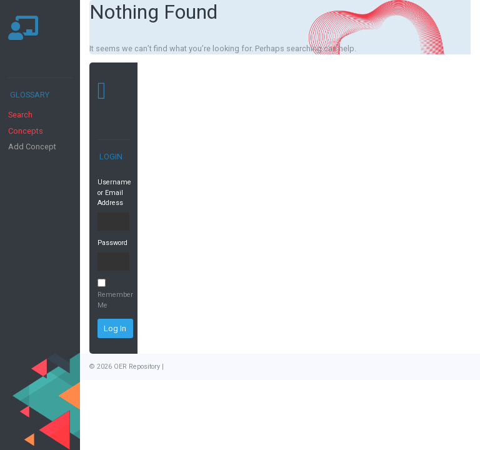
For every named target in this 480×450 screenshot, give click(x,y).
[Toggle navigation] (22, 59)
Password (113, 243)
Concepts (25, 131)
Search (20, 114)
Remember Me (113, 294)
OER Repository (137, 366)
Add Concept (32, 146)
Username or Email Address (113, 192)
